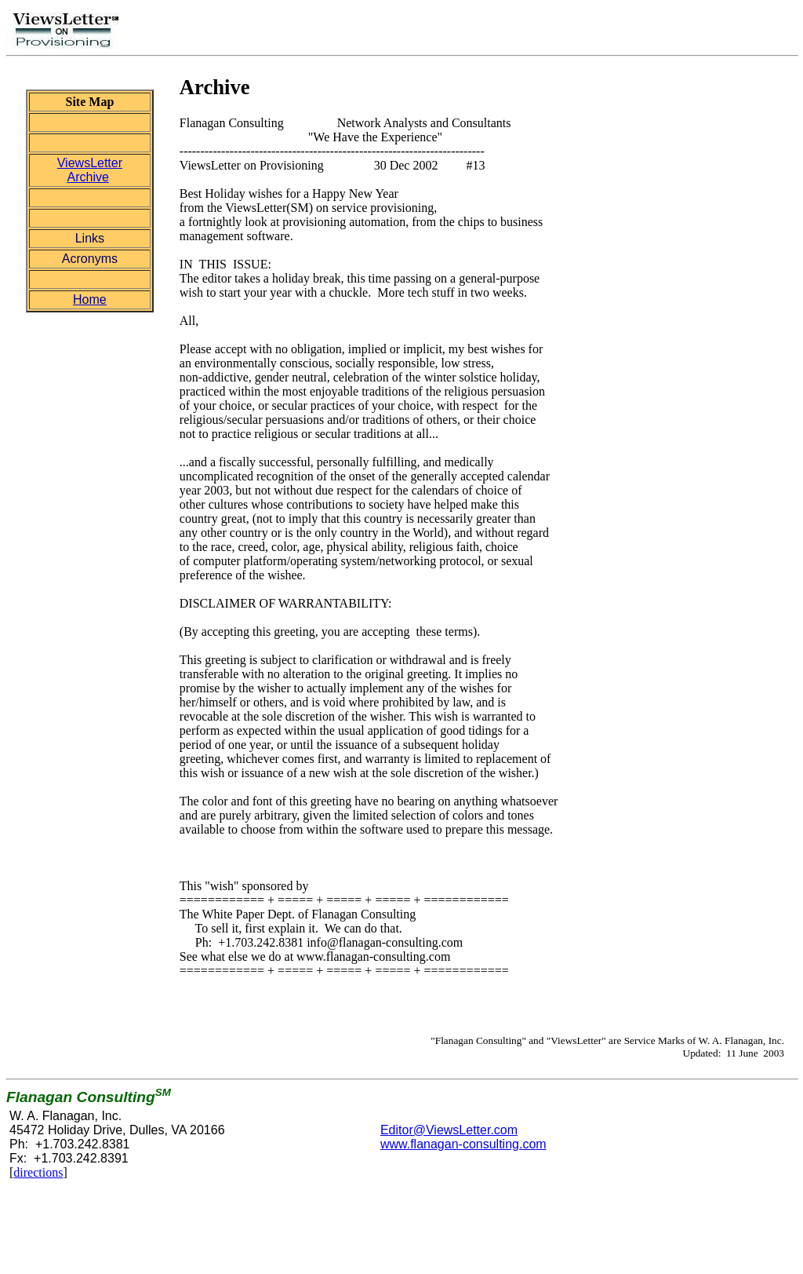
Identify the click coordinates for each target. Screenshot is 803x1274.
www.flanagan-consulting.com (463, 1144)
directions (38, 1172)
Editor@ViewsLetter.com (449, 1130)
